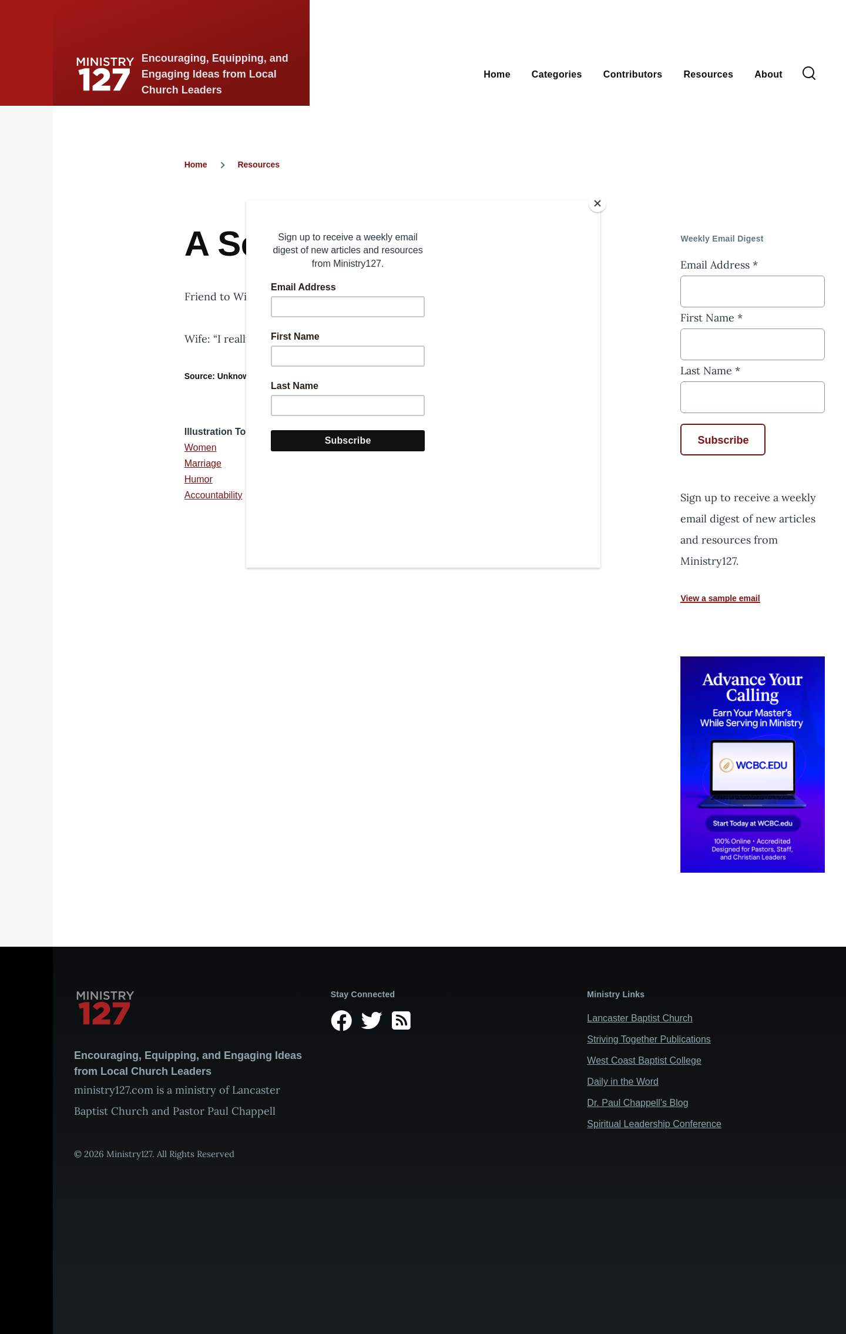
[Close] (597, 203)
